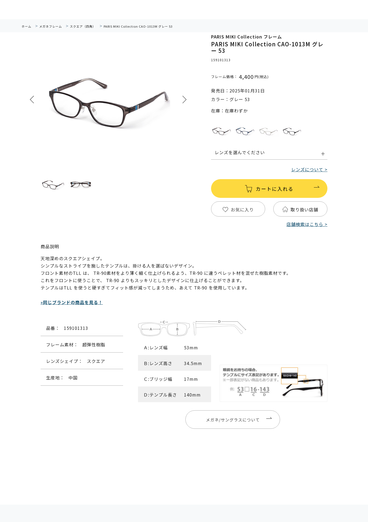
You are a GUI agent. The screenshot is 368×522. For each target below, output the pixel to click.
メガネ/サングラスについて (233, 420)
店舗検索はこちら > (307, 224)
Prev (32, 100)
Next (184, 100)
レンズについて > (309, 169)
